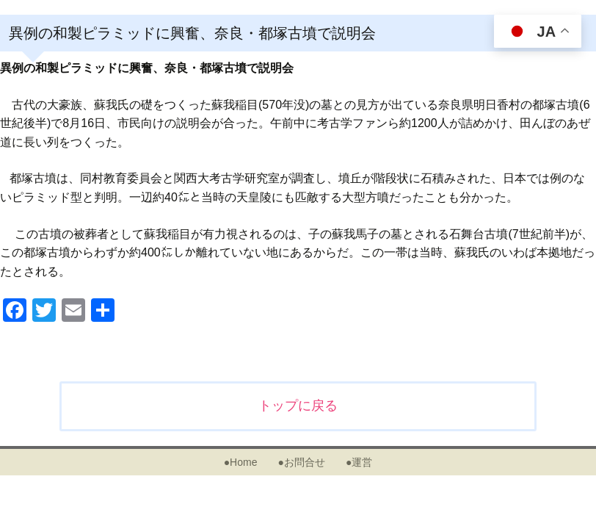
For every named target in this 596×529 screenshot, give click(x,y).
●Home (241, 462)
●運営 (359, 462)
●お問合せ (300, 462)
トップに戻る (298, 405)
